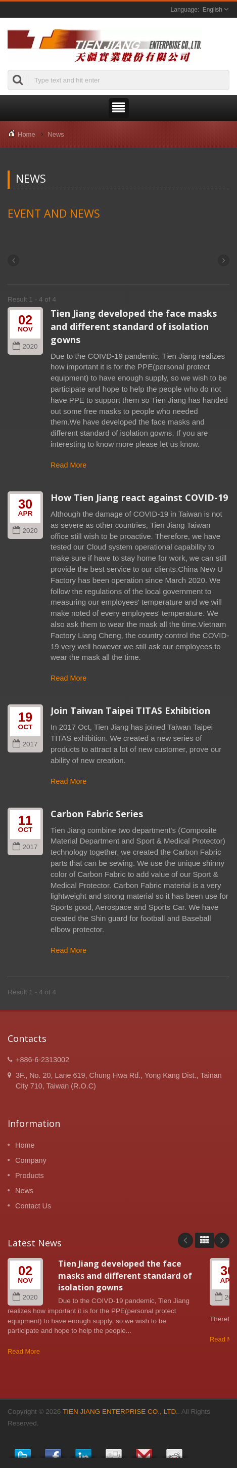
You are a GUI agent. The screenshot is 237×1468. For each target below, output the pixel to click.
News (56, 134)
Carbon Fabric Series (97, 814)
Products (29, 1175)
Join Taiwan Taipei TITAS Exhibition (130, 710)
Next (221, 1240)
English (212, 9)
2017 (25, 744)
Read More (68, 465)
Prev (185, 1240)
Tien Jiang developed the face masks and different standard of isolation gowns (134, 326)
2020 (25, 346)
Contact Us (33, 1206)
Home (26, 134)
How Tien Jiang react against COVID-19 (139, 497)
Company (30, 1160)
